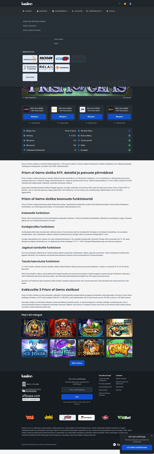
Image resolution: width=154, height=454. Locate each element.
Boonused (43, 11)
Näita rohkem (77, 363)
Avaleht (24, 17)
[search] (120, 4)
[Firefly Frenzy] (63, 348)
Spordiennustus (95, 11)
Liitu (77, 397)
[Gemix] (119, 348)
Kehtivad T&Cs (36, 123)
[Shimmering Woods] (91, 328)
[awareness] (124, 444)
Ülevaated (78, 11)
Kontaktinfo (119, 387)
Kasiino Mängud (35, 17)
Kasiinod (28, 11)
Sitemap (118, 390)
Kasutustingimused (105, 387)
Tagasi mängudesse (29, 97)
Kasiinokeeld (103, 390)
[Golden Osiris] (119, 328)
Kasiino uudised (121, 378)
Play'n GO (33, 27)
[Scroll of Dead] (35, 328)
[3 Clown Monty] (63, 328)
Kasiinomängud (61, 11)
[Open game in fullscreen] (127, 97)
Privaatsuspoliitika (105, 384)
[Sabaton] (91, 348)
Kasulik (112, 11)
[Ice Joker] (35, 348)
